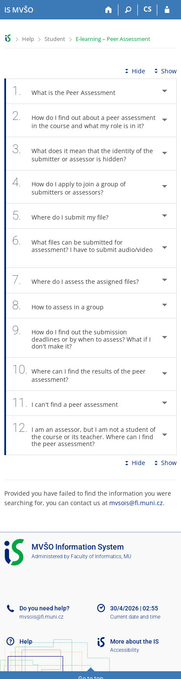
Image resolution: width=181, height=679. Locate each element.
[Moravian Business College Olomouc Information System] (18, 10)
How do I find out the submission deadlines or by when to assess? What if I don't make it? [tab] (81, 337)
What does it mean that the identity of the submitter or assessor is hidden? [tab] (82, 153)
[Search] (128, 10)
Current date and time (135, 617)
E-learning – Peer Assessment (113, 39)
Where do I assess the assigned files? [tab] (80, 280)
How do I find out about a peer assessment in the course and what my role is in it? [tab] (84, 120)
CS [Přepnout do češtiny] (147, 9)
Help (28, 39)
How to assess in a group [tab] (62, 305)
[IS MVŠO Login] (167, 10)
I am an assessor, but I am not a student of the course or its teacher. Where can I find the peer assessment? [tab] (84, 435)
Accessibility (124, 650)
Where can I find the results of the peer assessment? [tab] (79, 374)
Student (54, 39)
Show (164, 71)
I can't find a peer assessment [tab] (69, 403)
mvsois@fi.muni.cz (136, 503)
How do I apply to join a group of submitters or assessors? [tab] (69, 186)
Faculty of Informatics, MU (101, 556)
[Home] (108, 10)
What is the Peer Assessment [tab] (68, 91)
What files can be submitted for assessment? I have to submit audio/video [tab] (82, 248)
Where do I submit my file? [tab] (65, 215)
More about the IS (134, 641)
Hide (134, 71)
